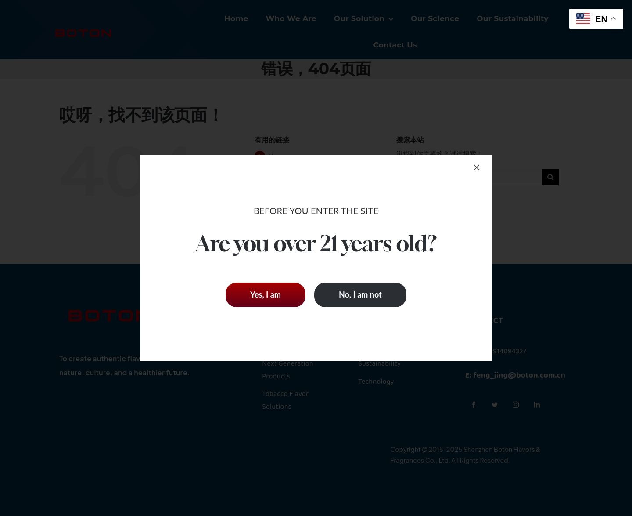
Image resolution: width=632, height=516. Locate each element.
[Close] (476, 167)
